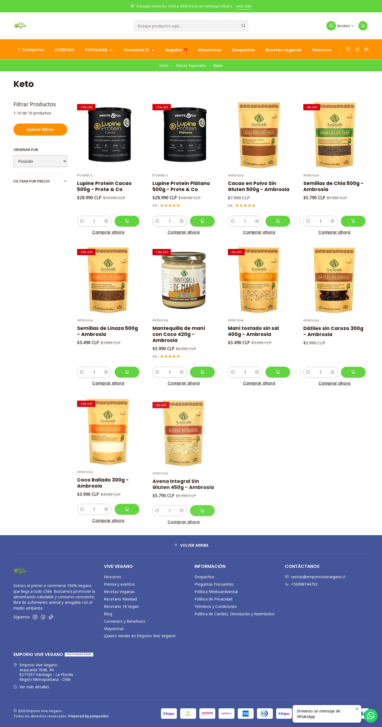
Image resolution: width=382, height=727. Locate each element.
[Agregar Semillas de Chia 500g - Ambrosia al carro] (353, 221)
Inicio (164, 66)
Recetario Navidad (120, 599)
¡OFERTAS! (64, 50)
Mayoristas (209, 50)
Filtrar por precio (40, 181)
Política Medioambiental (216, 591)
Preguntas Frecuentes (214, 584)
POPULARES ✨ (99, 50)
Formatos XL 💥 (139, 50)
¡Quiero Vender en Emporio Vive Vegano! (140, 635)
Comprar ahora (108, 232)
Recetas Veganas (283, 50)
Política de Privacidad (213, 599)
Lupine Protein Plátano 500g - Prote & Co (181, 186)
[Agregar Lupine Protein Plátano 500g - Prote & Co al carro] (202, 221)
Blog (108, 613)
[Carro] (363, 25)
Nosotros (321, 50)
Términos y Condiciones (215, 606)
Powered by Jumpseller (88, 716)
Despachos (243, 50)
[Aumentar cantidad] (106, 221)
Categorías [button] (30, 49)
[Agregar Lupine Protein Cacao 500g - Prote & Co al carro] (127, 221)
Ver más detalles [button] (31, 686)
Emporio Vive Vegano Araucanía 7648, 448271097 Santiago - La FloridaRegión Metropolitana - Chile (43, 672)
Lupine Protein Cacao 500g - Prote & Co (104, 186)
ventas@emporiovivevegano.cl (315, 576)
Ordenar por (25, 149)
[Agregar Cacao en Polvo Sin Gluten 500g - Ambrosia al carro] (277, 221)
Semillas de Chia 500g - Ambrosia (333, 186)
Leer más (243, 6)
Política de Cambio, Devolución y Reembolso (234, 613)
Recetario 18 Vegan (121, 606)
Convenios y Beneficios (124, 621)
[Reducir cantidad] (82, 221)
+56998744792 (301, 584)
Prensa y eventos (119, 584)
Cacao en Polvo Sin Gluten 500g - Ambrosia (258, 186)
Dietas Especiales (191, 66)
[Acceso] (340, 25)
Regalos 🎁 (177, 50)
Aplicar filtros (40, 129)
